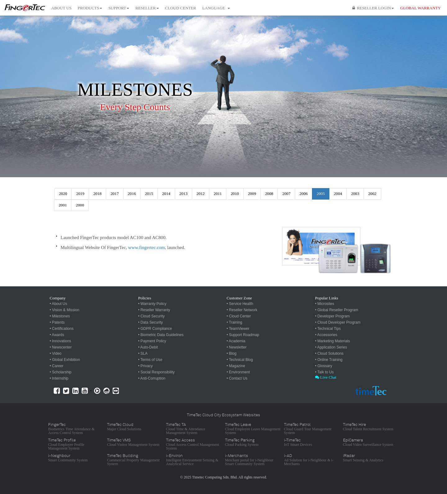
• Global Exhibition (65, 360)
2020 (63, 193)
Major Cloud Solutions (124, 429)
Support (118, 8)
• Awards (57, 335)
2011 (218, 193)
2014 (166, 193)
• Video (55, 353)
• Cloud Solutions (329, 353)
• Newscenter (61, 347)
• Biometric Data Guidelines (160, 335)
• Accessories (326, 335)
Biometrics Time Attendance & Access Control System (71, 431)
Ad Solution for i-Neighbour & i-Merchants (309, 462)
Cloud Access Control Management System (192, 446)
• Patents (57, 322)
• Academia (236, 341)
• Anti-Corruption (151, 378)
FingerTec (57, 424)
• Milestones (60, 316)
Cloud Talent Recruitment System (368, 429)
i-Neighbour (59, 455)
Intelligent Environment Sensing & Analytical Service (192, 462)
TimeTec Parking (240, 440)
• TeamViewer (238, 328)
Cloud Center (180, 8)
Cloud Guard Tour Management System (308, 431)
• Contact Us (237, 378)
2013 (183, 193)
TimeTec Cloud (120, 424)
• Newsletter (236, 347)
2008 (269, 193)
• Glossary (323, 366)
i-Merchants (236, 455)
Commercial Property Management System (133, 462)
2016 (132, 193)
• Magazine (236, 366)
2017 (115, 193)
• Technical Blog (240, 360)
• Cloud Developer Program (337, 322)
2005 (321, 193)
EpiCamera (353, 440)
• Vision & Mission (64, 310)
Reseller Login (373, 8)
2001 (63, 205)
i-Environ (174, 455)
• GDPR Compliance (155, 328)
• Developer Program (332, 316)
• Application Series (331, 347)
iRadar (349, 455)
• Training (234, 322)
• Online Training (328, 360)
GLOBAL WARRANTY (420, 8)
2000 (80, 205)
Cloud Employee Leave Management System (253, 431)
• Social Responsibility (156, 372)
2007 (286, 193)
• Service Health (240, 304)
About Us (61, 8)
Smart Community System (68, 460)
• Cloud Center (239, 316)
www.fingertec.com (146, 247)
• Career (56, 366)
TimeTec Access (180, 440)
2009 (252, 193)
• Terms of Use (150, 360)
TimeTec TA (176, 424)
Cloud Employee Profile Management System (66, 446)
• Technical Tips (328, 328)
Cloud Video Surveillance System (368, 444)
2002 (372, 193)
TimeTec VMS (119, 440)
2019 (80, 193)
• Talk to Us (324, 372)
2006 (304, 193)
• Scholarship (60, 372)
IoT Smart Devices (298, 444)
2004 (338, 193)
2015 (149, 193)
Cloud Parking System (242, 444)
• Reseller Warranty (154, 310)
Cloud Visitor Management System (133, 444)
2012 (200, 193)
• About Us (58, 304)
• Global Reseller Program (336, 310)
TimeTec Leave (238, 424)
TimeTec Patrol (297, 424)
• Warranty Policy (152, 304)
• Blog (232, 353)
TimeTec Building (122, 455)
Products (90, 8)
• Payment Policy (152, 341)
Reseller (147, 8)
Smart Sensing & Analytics (363, 460)
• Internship (59, 378)
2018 (97, 193)
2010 (235, 193)
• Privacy (145, 366)
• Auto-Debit (148, 347)
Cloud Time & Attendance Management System (185, 431)
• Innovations (60, 341)
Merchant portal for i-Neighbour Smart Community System (249, 462)
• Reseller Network (242, 310)
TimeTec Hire (354, 424)
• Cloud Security (151, 316)
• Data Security (150, 322)
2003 (355, 193)
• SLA (142, 353)
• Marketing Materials (332, 341)
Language (216, 8)
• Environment (238, 372)
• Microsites (324, 304)
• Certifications (62, 328)
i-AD (288, 455)
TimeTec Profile (62, 440)
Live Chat (325, 377)
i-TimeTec (292, 440)
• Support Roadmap (243, 335)
